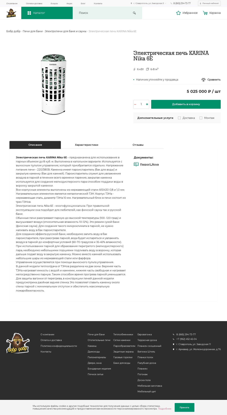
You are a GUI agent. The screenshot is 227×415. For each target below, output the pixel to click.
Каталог (39, 13)
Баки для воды (121, 363)
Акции (69, 3)
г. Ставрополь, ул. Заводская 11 (149, 3)
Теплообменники (123, 334)
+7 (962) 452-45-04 (186, 339)
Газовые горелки (122, 357)
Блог (83, 3)
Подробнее (164, 408)
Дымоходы (94, 351)
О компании (11, 3)
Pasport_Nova (149, 164)
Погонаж (142, 374)
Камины (92, 346)
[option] (53, 83)
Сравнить (214, 79)
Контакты (98, 3)
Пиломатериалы (97, 357)
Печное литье (95, 374)
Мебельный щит (146, 391)
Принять (184, 407)
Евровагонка (144, 334)
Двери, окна (95, 363)
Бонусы (54, 3)
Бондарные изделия (99, 368)
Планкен (142, 368)
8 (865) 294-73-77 (182, 3)
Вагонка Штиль (146, 351)
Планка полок (145, 357)
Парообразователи (124, 346)
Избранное (190, 13)
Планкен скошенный (149, 346)
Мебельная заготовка (149, 385)
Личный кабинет (210, 3)
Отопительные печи (99, 340)
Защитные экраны (123, 351)
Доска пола (144, 380)
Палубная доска (146, 363)
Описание (35, 144)
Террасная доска (147, 340)
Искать (134, 13)
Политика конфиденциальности (59, 346)
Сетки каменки (121, 340)
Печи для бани (96, 334)
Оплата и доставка (34, 3)
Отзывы (138, 144)
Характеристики (86, 144)
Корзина (215, 13)
